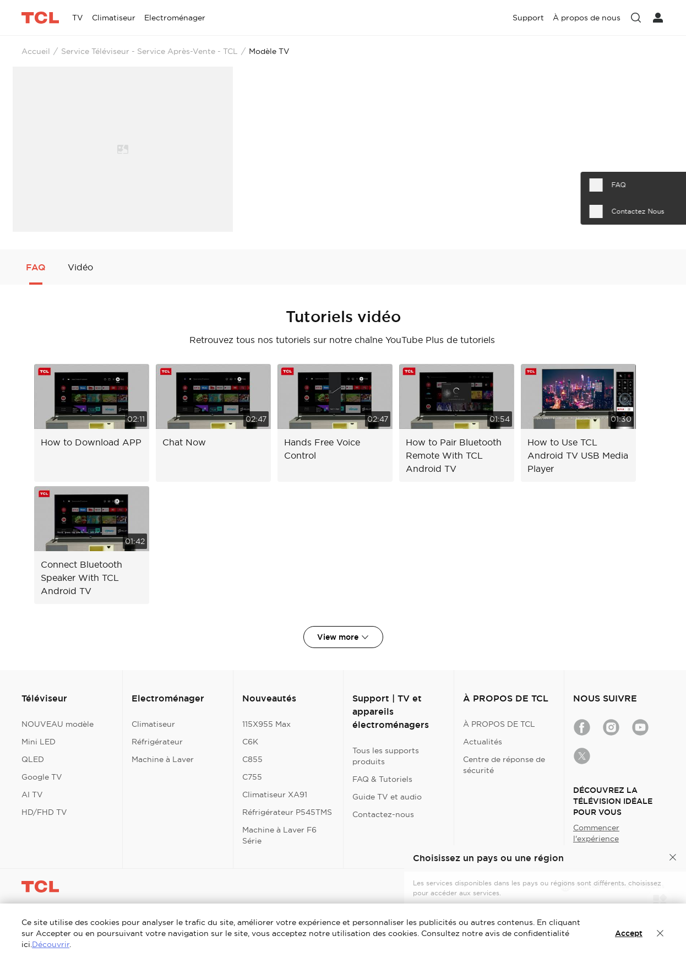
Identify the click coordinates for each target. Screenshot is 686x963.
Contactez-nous (383, 814)
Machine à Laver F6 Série (279, 835)
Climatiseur (153, 724)
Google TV (41, 777)
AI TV (32, 794)
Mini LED (38, 742)
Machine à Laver (163, 759)
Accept (629, 933)
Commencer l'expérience (596, 833)
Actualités (482, 742)
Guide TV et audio (387, 797)
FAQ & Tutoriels (382, 779)
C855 (252, 759)
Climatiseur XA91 (274, 794)
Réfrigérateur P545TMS (287, 812)
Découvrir (50, 944)
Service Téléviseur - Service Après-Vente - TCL (149, 51)
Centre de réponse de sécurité (504, 764)
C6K (250, 742)
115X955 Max (266, 724)
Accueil (35, 51)
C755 (252, 777)
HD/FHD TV (44, 812)
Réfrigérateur (157, 742)
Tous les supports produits (385, 756)
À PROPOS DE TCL (499, 724)
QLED (32, 759)
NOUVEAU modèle (57, 724)
